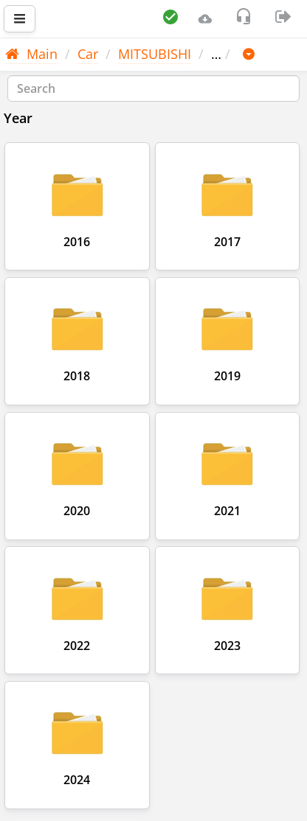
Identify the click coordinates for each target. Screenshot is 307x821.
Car (87, 54)
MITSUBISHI (154, 54)
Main (31, 54)
